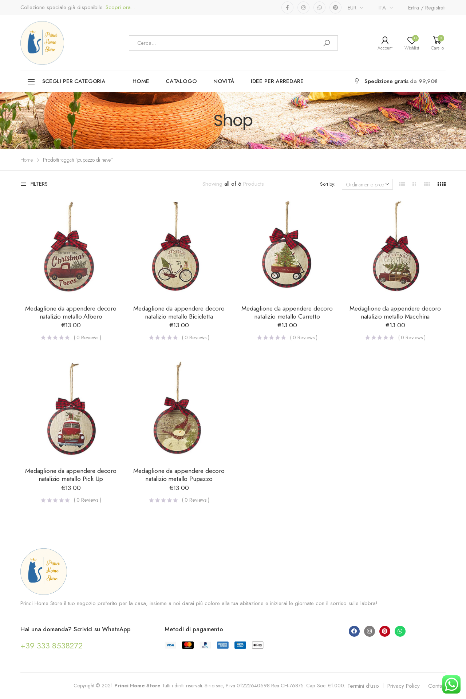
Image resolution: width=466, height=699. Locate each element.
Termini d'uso (363, 686)
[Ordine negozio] (367, 184)
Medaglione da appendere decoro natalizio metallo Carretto (287, 312)
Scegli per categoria (66, 81)
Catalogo (181, 81)
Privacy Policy (403, 686)
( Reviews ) (87, 337)
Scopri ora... (119, 7)
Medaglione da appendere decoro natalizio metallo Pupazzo (179, 474)
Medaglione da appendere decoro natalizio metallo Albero (70, 312)
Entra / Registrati (427, 8)
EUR (352, 8)
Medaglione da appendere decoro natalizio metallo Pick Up (70, 474)
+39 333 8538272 (51, 645)
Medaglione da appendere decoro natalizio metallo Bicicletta (179, 312)
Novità (223, 81)
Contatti (437, 686)
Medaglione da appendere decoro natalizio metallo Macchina (395, 312)
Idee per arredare (277, 81)
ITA (382, 8)
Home (141, 81)
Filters (34, 184)
